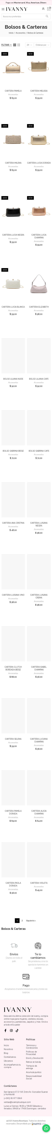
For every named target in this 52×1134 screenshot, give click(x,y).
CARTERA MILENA (13, 163)
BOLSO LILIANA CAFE (39, 379)
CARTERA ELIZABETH (39, 307)
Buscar (47, 16)
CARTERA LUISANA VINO (13, 595)
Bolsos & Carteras (13, 928)
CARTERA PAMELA (13, 91)
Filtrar (5, 45)
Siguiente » (31, 920)
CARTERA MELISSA (38, 91)
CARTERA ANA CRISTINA (13, 523)
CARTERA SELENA (13, 739)
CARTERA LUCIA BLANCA (13, 307)
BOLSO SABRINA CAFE (39, 451)
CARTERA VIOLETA (38, 883)
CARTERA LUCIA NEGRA (13, 235)
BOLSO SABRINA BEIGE (13, 451)
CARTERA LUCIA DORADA (39, 163)
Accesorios (13, 94)
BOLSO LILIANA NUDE (13, 379)
